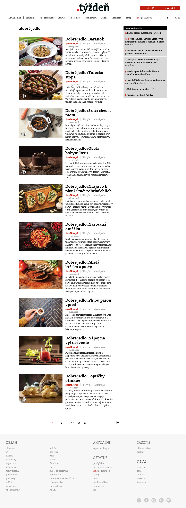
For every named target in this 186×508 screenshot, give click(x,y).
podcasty (117, 17)
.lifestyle (86, 43)
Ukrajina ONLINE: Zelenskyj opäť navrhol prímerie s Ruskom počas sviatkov (142, 62)
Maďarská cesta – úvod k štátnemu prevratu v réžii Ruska (143, 52)
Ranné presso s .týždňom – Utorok (143, 32)
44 (84, 422)
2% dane (141, 474)
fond (139, 470)
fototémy (54, 463)
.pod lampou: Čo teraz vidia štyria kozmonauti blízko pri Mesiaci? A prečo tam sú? (144, 41)
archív (140, 452)
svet (8, 452)
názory (9, 455)
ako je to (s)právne (59, 470)
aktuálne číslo (15, 17)
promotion (98, 486)
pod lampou (91, 17)
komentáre (55, 474)
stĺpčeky (54, 452)
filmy (96, 478)
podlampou (12, 474)
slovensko (30, 17)
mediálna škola (100, 482)
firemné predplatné (103, 467)
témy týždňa (12, 470)
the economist (47, 17)
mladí (53, 489)
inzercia (141, 478)
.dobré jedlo (99, 43)
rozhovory (11, 459)
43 (78, 422)
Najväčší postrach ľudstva (139, 95)
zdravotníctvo (56, 482)
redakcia (141, 467)
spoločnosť (75, 17)
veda (52, 455)
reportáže (11, 463)
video (52, 467)
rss (94, 489)
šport (52, 459)
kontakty (141, 482)
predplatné (98, 463)
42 (72, 422)
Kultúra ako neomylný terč (139, 89)
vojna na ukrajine (101, 448)
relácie (105, 17)
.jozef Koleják (72, 43)
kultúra (62, 17)
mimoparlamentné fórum (62, 478)
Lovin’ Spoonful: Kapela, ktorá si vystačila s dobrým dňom (142, 73)
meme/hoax (56, 486)
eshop (128, 17)
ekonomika (11, 467)
